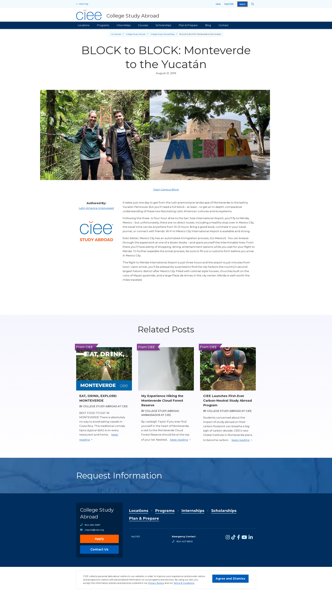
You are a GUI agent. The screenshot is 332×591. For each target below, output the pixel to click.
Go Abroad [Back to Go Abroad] (116, 34)
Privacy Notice (156, 583)
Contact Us (99, 549)
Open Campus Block (166, 189)
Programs (103, 25)
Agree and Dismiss (230, 578)
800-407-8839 (185, 541)
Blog (208, 25)
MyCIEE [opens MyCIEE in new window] (229, 3)
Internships (124, 25)
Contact (224, 25)
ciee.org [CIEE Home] (83, 3)
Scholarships (163, 25)
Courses (143, 25)
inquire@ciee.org (94, 529)
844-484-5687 (92, 525)
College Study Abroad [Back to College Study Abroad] (135, 34)
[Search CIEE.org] (252, 4)
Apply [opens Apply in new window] (242, 4)
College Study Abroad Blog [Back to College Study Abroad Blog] (163, 34)
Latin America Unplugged (96, 208)
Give (218, 3)
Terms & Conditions (183, 583)
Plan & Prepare (188, 25)
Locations (83, 25)
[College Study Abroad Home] (117, 15)
